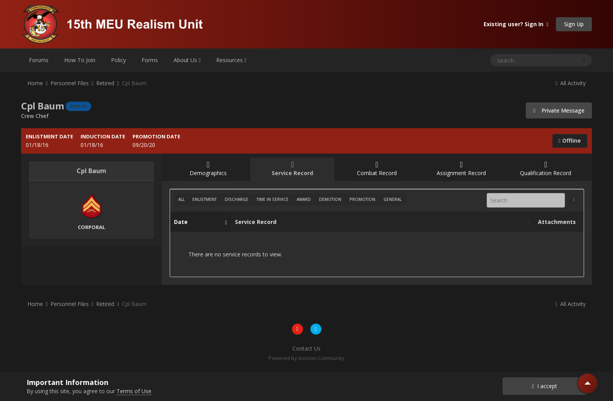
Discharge (236, 199)
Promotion (362, 199)
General (392, 199)
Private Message (558, 110)
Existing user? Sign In (516, 24)
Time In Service (272, 199)
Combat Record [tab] (377, 169)
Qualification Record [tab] (545, 169)
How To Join (79, 60)
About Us (187, 60)
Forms (150, 60)
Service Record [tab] (292, 169)
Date (198, 222)
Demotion (330, 199)
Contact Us (306, 348)
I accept (544, 386)
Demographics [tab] (208, 169)
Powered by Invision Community (306, 358)
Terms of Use (134, 391)
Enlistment (204, 199)
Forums (38, 60)
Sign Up (574, 24)
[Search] (513, 60)
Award (304, 199)
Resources (231, 60)
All (181, 199)
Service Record (380, 222)
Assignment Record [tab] (461, 169)
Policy (118, 60)
